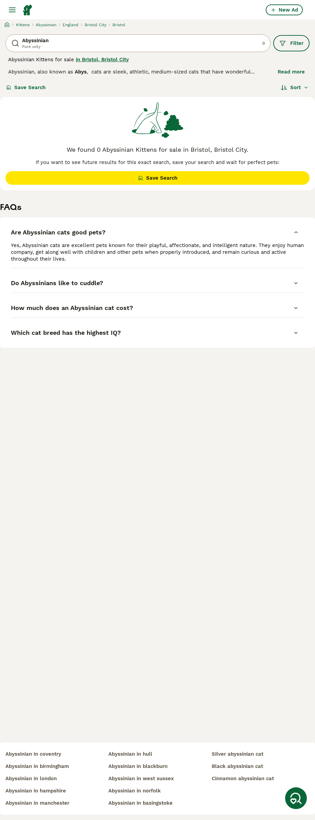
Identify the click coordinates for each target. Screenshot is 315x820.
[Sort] (295, 87)
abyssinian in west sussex (141, 778)
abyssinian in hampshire (35, 791)
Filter (291, 43)
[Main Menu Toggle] (12, 10)
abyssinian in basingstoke (140, 803)
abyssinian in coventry (33, 754)
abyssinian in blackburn (138, 766)
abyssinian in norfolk (134, 791)
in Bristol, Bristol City (102, 59)
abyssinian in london (31, 778)
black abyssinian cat (237, 766)
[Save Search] (296, 798)
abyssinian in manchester (37, 803)
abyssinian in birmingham (37, 766)
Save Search (26, 87)
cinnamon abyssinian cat (243, 778)
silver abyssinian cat (237, 754)
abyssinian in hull (130, 754)
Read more (291, 72)
